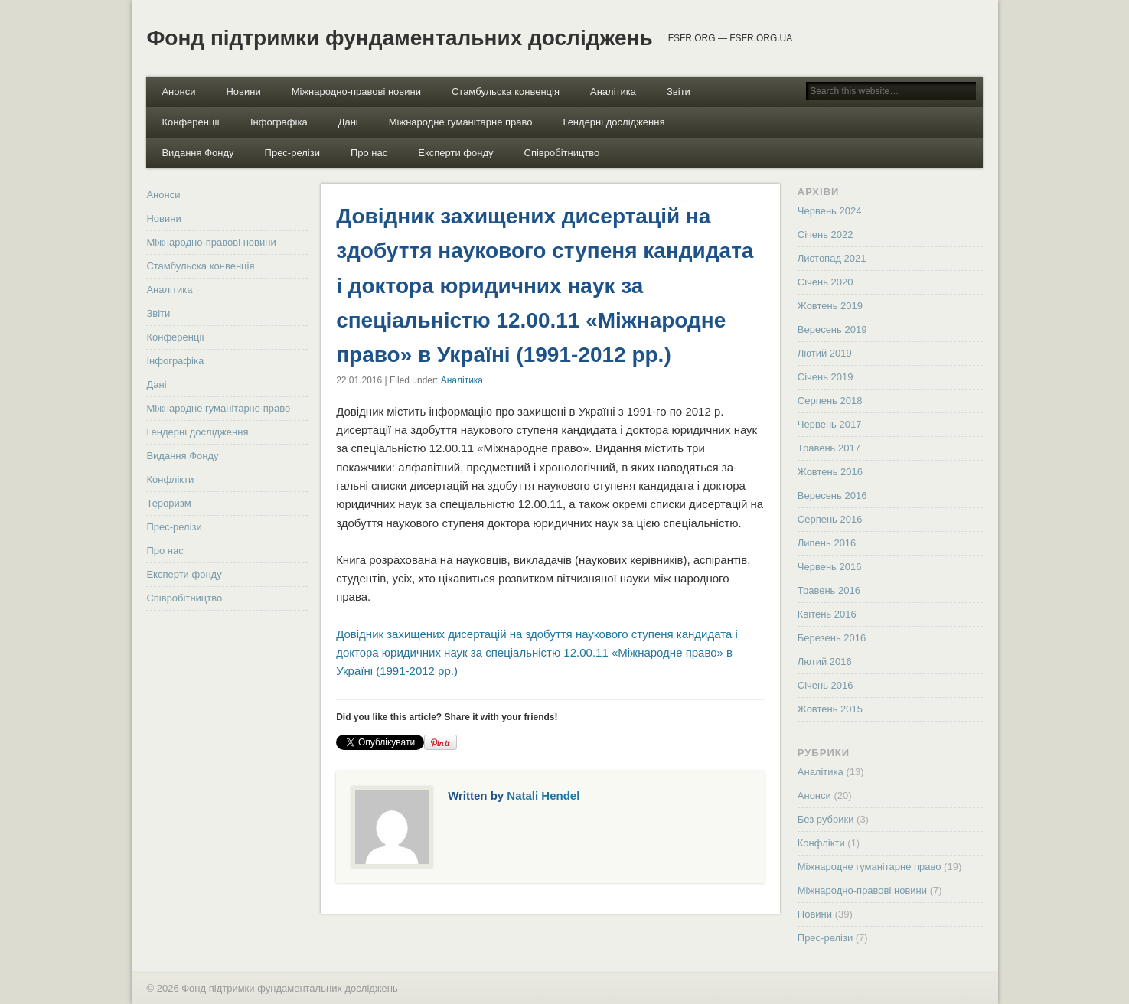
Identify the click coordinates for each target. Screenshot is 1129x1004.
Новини (243, 91)
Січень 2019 (825, 377)
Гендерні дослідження (613, 122)
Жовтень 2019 (830, 305)
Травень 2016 (829, 590)
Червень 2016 (830, 566)
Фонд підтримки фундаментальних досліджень (399, 38)
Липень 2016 (827, 543)
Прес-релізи (292, 152)
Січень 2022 (825, 234)
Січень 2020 (825, 282)
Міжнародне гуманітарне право (461, 122)
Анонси (178, 91)
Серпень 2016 (830, 519)
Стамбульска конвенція (506, 91)
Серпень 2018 (830, 400)
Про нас (369, 152)
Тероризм (168, 503)
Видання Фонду (197, 152)
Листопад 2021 (832, 258)
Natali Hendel (543, 795)
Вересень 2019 (832, 329)
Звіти (678, 91)
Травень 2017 (829, 448)
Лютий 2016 (825, 661)
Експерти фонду (455, 152)
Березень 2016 (832, 638)
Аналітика (613, 91)
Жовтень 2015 (830, 709)
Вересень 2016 (832, 495)
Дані (348, 122)
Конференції (191, 122)
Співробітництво (562, 152)
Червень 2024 (830, 211)
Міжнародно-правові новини (356, 91)
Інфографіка (279, 122)
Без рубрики (826, 819)
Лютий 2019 (825, 353)
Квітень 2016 (827, 614)
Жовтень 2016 (830, 472)
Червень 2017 (830, 424)
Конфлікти (170, 479)
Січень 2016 (825, 685)
